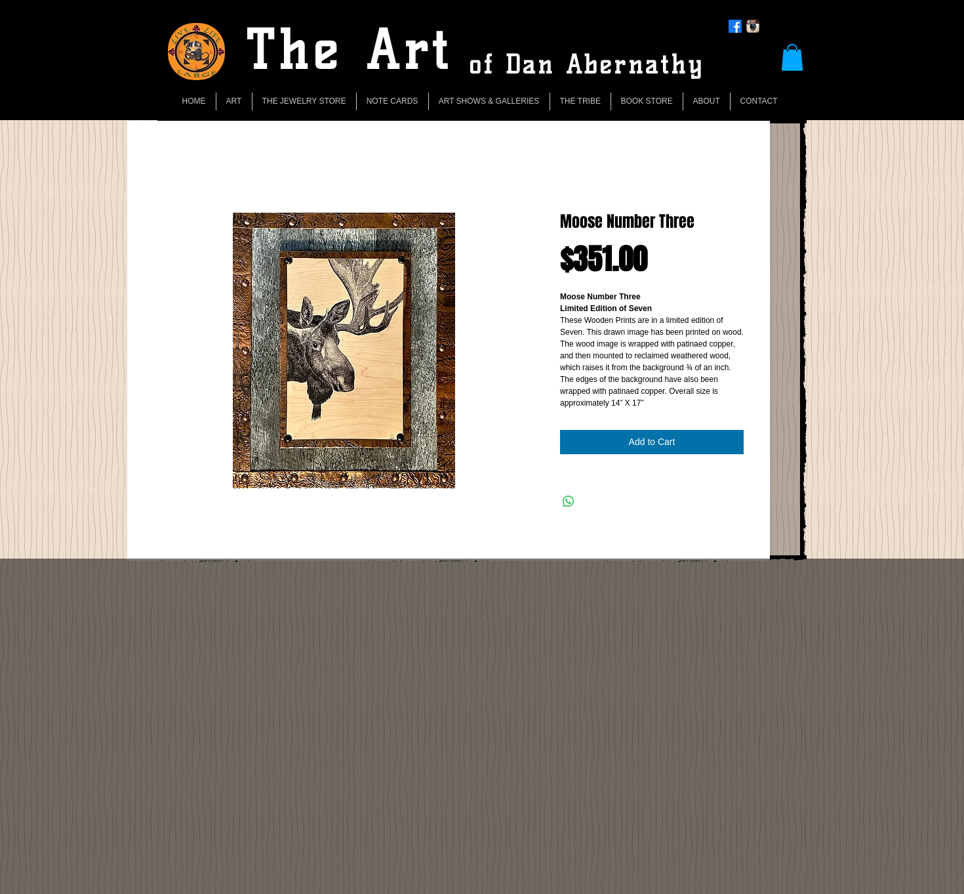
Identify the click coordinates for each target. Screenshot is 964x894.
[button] (792, 57)
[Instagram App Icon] (752, 26)
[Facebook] (735, 26)
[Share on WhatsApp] (568, 501)
